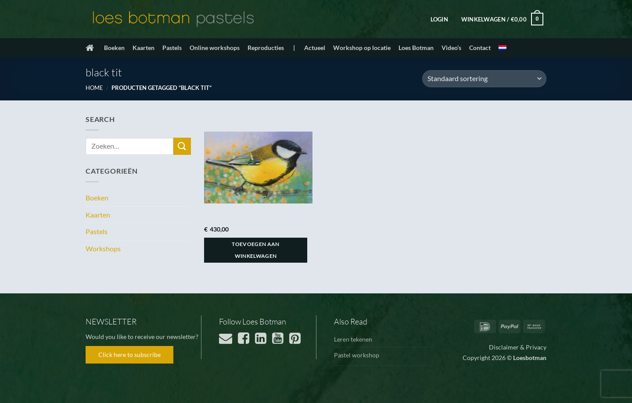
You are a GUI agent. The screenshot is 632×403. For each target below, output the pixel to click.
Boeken (114, 47)
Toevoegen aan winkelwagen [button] (256, 250)
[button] (439, 19)
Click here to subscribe (129, 354)
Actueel (314, 47)
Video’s (451, 47)
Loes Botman (416, 47)
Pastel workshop (356, 355)
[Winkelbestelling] (484, 78)
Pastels (172, 47)
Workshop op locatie (362, 47)
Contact (480, 47)
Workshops (103, 248)
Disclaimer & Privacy (517, 347)
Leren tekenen (353, 339)
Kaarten (143, 47)
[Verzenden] (182, 146)
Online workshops (215, 47)
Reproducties (266, 47)
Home (94, 87)
